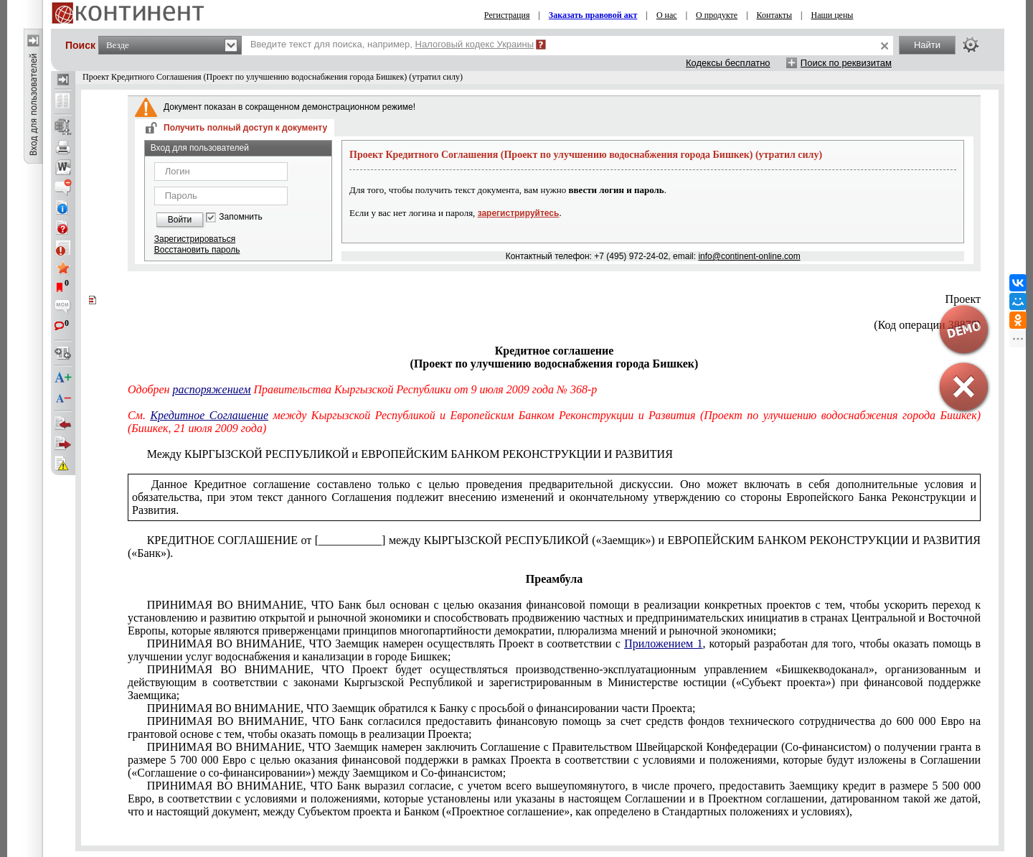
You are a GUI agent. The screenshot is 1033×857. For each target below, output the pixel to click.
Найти (927, 44)
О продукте (716, 15)
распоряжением (212, 389)
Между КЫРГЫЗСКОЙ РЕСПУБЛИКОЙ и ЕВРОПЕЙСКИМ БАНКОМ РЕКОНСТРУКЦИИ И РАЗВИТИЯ (410, 454)
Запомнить (240, 217)
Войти (180, 220)
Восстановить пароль (197, 250)
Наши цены (832, 15)
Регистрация (507, 15)
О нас (666, 15)
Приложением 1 (663, 643)
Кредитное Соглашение (209, 415)
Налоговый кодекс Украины (474, 44)
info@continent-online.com (749, 256)
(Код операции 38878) (927, 325)
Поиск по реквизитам (846, 62)
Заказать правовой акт (593, 15)
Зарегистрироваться (194, 239)
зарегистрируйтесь (519, 213)
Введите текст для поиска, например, (392, 44)
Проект (963, 299)
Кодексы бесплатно (728, 62)
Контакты (775, 15)
